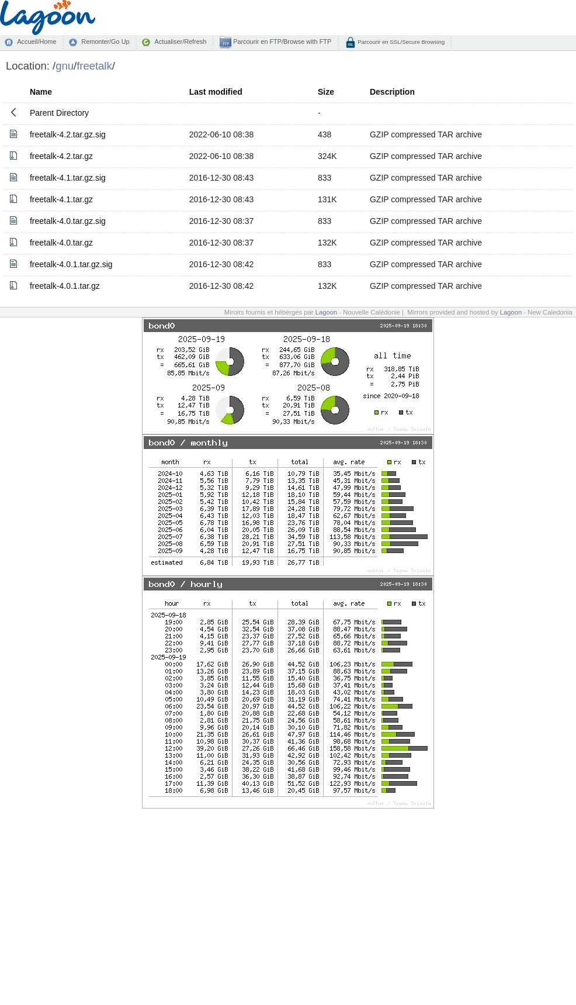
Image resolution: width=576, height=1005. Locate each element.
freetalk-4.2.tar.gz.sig (68, 134)
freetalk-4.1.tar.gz (61, 199)
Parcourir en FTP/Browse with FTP (281, 41)
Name (41, 91)
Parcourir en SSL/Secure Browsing (400, 42)
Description (392, 91)
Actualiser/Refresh (180, 41)
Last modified (215, 91)
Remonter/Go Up (105, 41)
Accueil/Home (36, 41)
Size (326, 91)
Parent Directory (59, 113)
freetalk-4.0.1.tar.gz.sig (71, 264)
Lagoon (326, 312)
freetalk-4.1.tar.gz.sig (68, 177)
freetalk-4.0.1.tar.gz (65, 286)
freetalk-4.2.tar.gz (61, 156)
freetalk (94, 66)
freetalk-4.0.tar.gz (61, 242)
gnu (64, 66)
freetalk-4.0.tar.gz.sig (68, 221)
